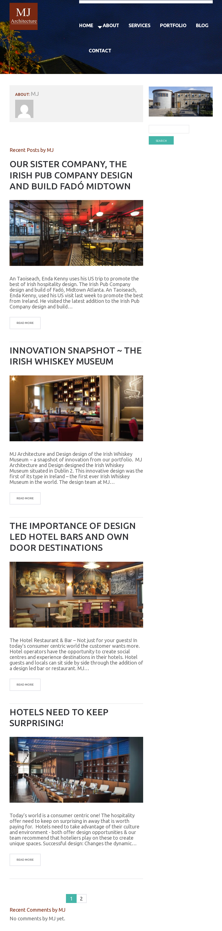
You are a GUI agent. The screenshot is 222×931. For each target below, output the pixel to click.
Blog (202, 25)
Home (86, 25)
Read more (25, 322)
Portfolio (173, 25)
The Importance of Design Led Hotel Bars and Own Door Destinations (73, 537)
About (111, 25)
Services (139, 25)
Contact (100, 50)
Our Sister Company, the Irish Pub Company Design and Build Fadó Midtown (71, 175)
